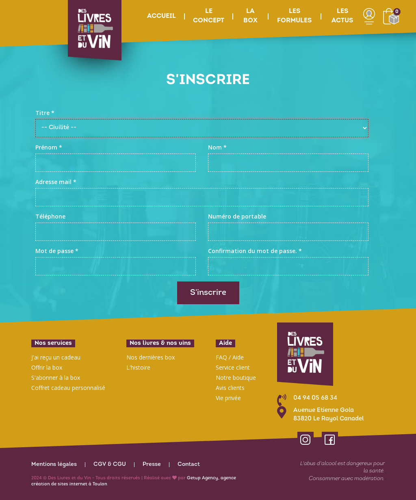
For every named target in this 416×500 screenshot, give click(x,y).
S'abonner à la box (55, 377)
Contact (189, 464)
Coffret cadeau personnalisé (68, 388)
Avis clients (230, 388)
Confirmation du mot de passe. (255, 251)
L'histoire (138, 367)
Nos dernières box (150, 357)
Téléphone (50, 216)
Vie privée (228, 398)
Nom (217, 147)
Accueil (161, 16)
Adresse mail (55, 182)
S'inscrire (208, 293)
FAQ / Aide (230, 357)
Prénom (48, 147)
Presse (152, 464)
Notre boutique (236, 377)
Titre (44, 113)
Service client (233, 367)
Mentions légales (54, 464)
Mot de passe (56, 251)
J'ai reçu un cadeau (55, 357)
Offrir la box (46, 367)
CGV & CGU (109, 464)
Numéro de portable (237, 216)
